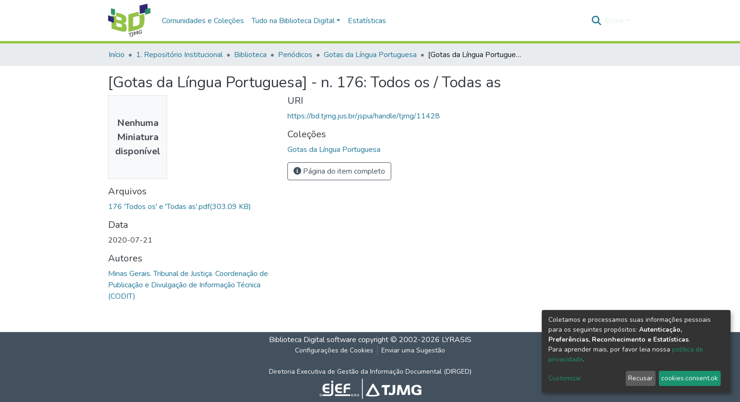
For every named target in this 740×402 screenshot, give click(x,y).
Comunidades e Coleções (203, 21)
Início (117, 55)
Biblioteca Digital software (312, 340)
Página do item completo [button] (339, 171)
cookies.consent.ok (689, 378)
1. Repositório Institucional (179, 55)
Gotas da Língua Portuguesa (370, 55)
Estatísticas (367, 21)
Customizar (564, 378)
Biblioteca (250, 55)
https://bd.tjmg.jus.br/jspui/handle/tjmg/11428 (363, 116)
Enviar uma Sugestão (413, 350)
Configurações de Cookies (334, 350)
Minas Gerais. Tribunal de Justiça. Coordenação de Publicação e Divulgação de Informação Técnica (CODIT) (188, 285)
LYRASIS (456, 340)
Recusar (640, 378)
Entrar (614, 21)
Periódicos (295, 55)
